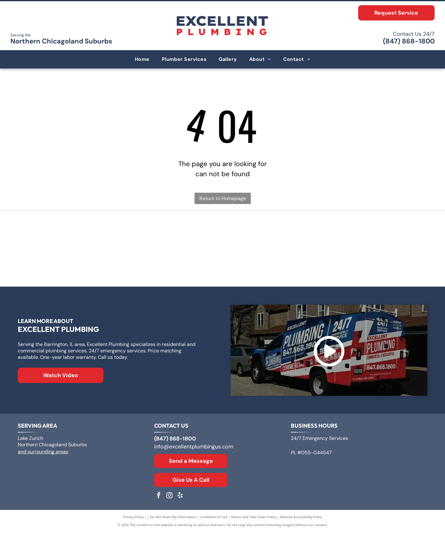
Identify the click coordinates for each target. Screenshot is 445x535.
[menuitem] (142, 59)
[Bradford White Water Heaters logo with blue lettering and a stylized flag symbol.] (358, 233)
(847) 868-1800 (409, 41)
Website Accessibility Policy (301, 519)
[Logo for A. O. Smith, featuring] (222, 233)
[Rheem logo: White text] (87, 267)
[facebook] (158, 498)
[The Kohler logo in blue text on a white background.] (222, 267)
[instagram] (169, 498)
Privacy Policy (133, 519)
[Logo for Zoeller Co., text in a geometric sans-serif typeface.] (87, 233)
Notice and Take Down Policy (253, 519)
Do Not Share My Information (173, 519)
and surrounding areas (43, 454)
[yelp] (180, 498)
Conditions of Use (214, 519)
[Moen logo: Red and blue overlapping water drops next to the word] (358, 267)
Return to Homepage (222, 198)
